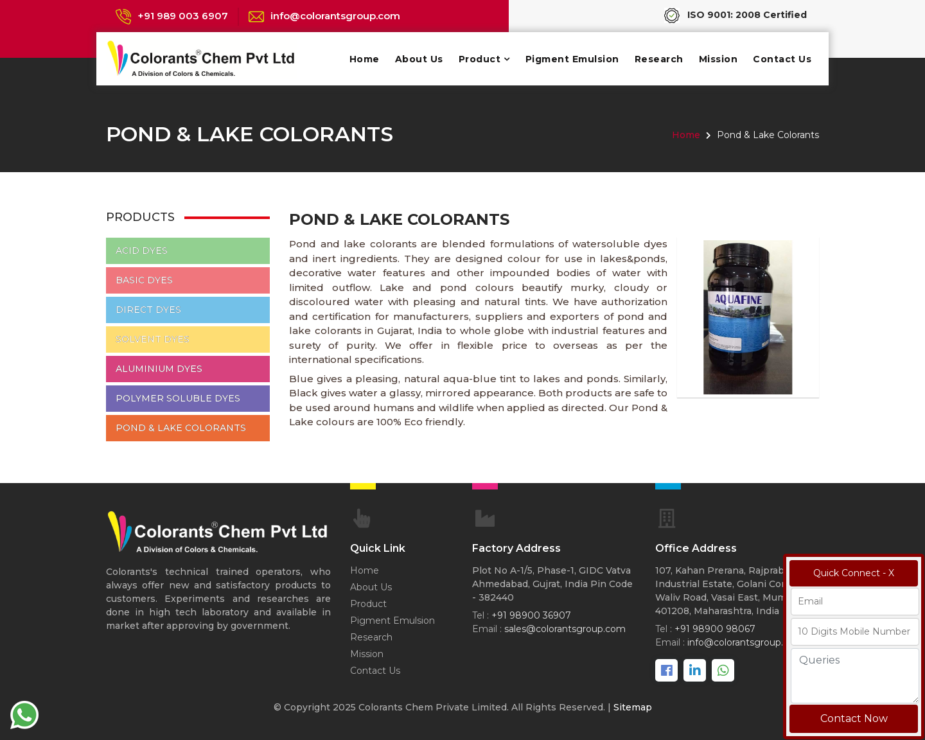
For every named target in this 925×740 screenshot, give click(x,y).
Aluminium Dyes (159, 368)
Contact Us (782, 59)
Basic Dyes (144, 280)
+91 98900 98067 (714, 629)
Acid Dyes (142, 250)
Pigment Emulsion (572, 59)
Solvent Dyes (152, 339)
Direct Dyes (148, 309)
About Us (419, 59)
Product (480, 59)
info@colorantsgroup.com (335, 16)
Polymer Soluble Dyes (178, 398)
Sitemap (632, 707)
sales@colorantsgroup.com (565, 629)
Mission (718, 59)
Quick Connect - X (853, 573)
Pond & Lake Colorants (181, 428)
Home (364, 59)
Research (659, 59)
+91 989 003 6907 (182, 16)
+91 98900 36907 (531, 615)
